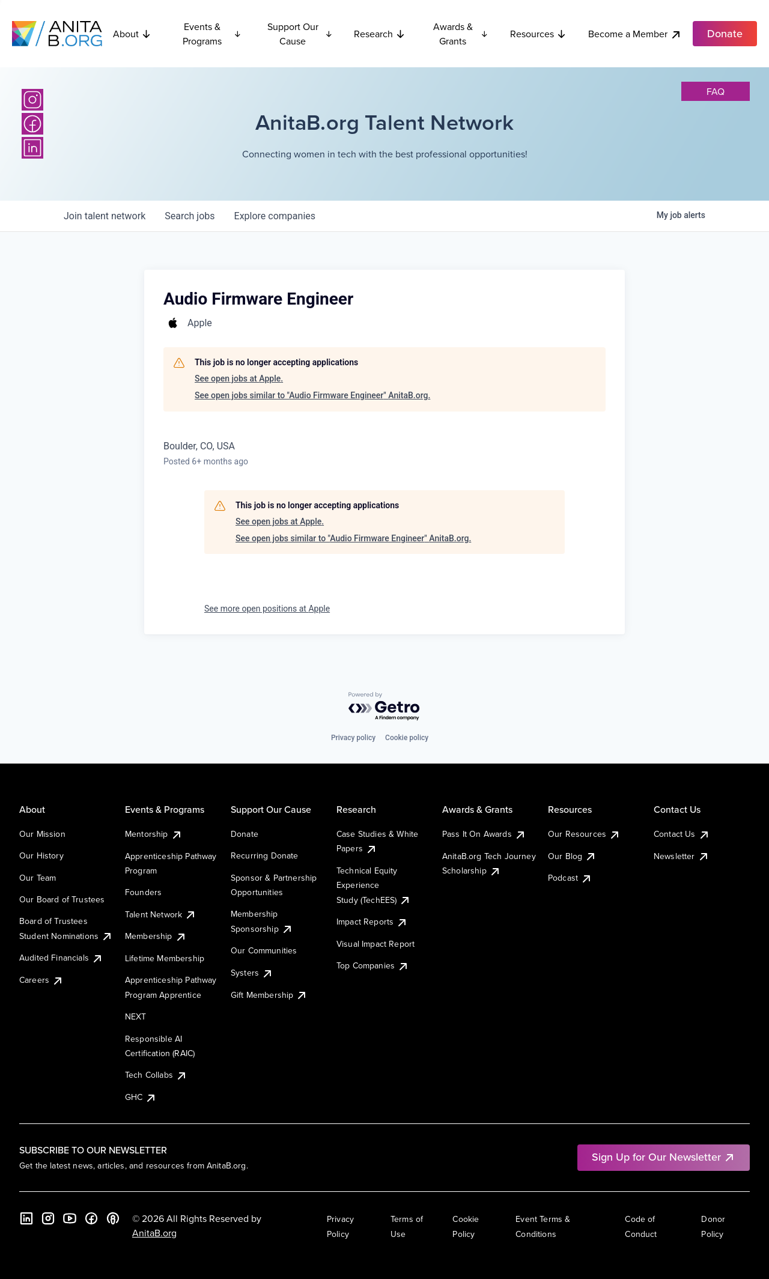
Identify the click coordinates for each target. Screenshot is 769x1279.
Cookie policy (406, 738)
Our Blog (572, 856)
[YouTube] (69, 1218)
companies (274, 216)
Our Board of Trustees (62, 899)
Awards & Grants (460, 33)
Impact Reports (372, 922)
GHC (141, 1097)
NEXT (136, 1016)
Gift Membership (269, 995)
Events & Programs (212, 33)
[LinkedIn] (32, 148)
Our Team (37, 878)
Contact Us (682, 834)
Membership (156, 936)
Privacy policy (353, 738)
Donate (244, 834)
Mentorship (154, 834)
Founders (143, 892)
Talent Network (160, 914)
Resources (538, 33)
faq (716, 91)
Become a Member (635, 34)
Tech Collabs (156, 1075)
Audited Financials (61, 958)
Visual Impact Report (375, 944)
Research (380, 33)
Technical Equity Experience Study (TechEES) (373, 885)
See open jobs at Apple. (239, 378)
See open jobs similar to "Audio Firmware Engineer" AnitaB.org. (312, 395)
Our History (41, 855)
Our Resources (584, 834)
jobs (189, 216)
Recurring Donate (265, 855)
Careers (41, 980)
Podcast (570, 878)
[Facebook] (32, 124)
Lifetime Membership (164, 958)
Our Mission (42, 834)
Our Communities (264, 950)
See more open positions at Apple (267, 608)
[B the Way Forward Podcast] (113, 1218)
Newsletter (682, 856)
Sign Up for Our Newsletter (663, 1156)
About (132, 33)
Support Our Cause (300, 33)
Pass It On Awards (484, 834)
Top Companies (372, 965)
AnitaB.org (154, 1232)
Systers (252, 973)
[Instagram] (32, 100)
